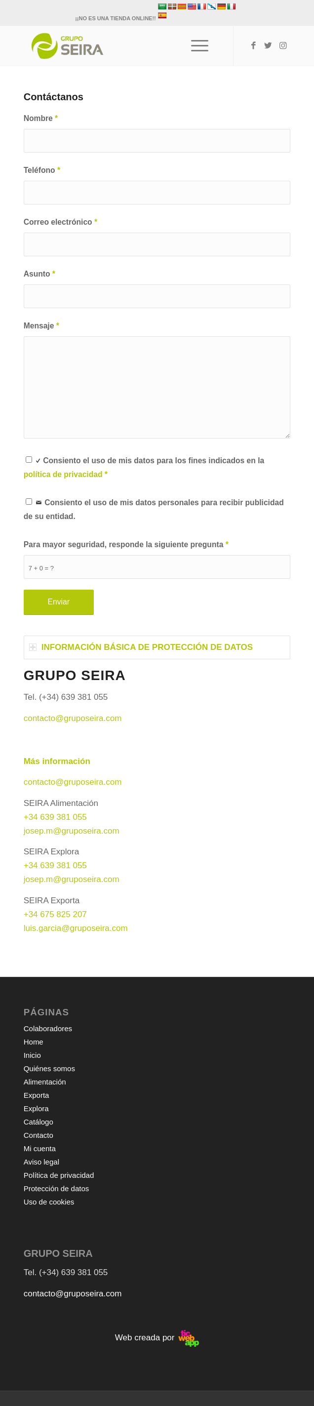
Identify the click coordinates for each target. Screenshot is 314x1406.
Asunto (39, 274)
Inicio (32, 1055)
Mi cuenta (40, 1148)
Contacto (38, 1135)
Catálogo (38, 1122)
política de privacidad (63, 474)
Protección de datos (56, 1188)
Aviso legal (41, 1162)
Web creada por (157, 1337)
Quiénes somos (49, 1068)
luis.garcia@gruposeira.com (76, 928)
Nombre (41, 118)
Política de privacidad (59, 1175)
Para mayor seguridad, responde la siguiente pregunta (126, 544)
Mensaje (41, 325)
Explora (36, 1108)
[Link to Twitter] (268, 46)
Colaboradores (48, 1028)
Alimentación (45, 1082)
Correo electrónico (60, 222)
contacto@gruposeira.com (73, 782)
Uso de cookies (49, 1202)
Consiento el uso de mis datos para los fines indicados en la (144, 466)
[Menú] (194, 46)
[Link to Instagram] (282, 46)
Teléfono (42, 170)
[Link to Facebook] (253, 46)
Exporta (36, 1095)
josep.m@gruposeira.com (71, 831)
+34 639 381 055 (55, 817)
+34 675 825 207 (55, 914)
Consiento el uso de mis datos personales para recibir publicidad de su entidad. (154, 508)
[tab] (157, 647)
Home (33, 1042)
